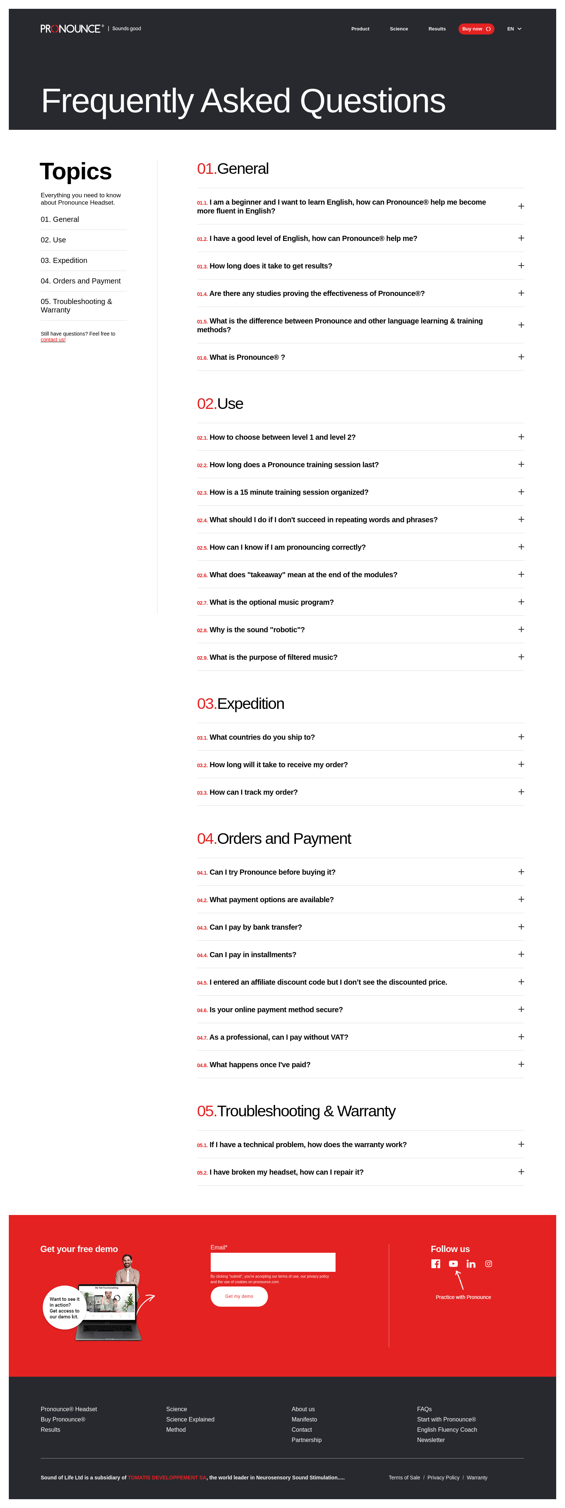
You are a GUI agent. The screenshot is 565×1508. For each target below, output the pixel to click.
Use (56, 251)
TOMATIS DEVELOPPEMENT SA (167, 1477)
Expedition (69, 280)
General (64, 223)
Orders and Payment (70, 313)
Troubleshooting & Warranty (84, 351)
